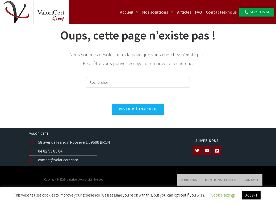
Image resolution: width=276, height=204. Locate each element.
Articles (184, 12)
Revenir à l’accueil (138, 120)
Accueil (129, 12)
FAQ (198, 12)
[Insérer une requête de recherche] (138, 93)
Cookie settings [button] (223, 195)
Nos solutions (157, 12)
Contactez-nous (221, 12)
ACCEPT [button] (251, 195)
